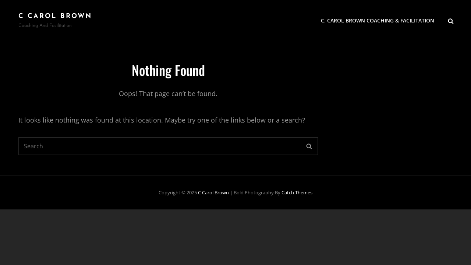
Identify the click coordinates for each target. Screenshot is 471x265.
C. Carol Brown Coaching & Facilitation (377, 20)
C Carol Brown (55, 16)
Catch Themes (296, 192)
